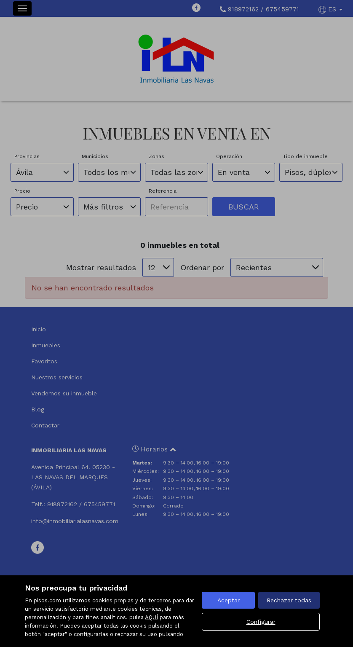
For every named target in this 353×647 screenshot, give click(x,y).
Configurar (260, 621)
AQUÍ (151, 617)
